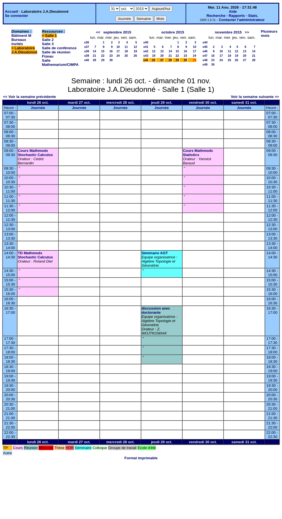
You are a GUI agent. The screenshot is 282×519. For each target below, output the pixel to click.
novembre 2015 (228, 32)
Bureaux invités (18, 42)
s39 (86, 55)
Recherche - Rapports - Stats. (232, 16)
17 (118, 51)
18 (126, 51)
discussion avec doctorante (156, 310)
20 (162, 55)
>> (247, 32)
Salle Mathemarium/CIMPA (60, 62)
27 (162, 60)
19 (135, 51)
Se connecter (16, 16)
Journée (38, 108)
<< (98, 32)
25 (126, 55)
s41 (145, 46)
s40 (86, 60)
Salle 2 (47, 40)
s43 (145, 55)
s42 (145, 51)
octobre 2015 (172, 32)
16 (111, 51)
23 (111, 55)
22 (102, 55)
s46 (204, 51)
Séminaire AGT (155, 253)
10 (118, 46)
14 (94, 51)
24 (118, 55)
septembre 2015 (117, 32)
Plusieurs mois (269, 33)
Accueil (11, 11)
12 (135, 46)
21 (94, 55)
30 (111, 60)
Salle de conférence (59, 48)
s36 (86, 42)
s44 (145, 60)
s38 (86, 51)
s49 (204, 64)
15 (102, 51)
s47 (204, 55)
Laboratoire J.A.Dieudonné (24, 50)
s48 (204, 60)
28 (94, 60)
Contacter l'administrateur (242, 20)
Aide (233, 11)
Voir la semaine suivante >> (255, 97)
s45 (204, 46)
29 (102, 60)
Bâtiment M (21, 35)
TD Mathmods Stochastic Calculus (35, 255)
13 (162, 51)
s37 (86, 46)
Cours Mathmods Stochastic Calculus (35, 153)
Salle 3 (47, 44)
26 (135, 55)
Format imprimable (141, 458)
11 (126, 46)
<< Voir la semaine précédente (29, 97)
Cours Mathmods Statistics (198, 153)
